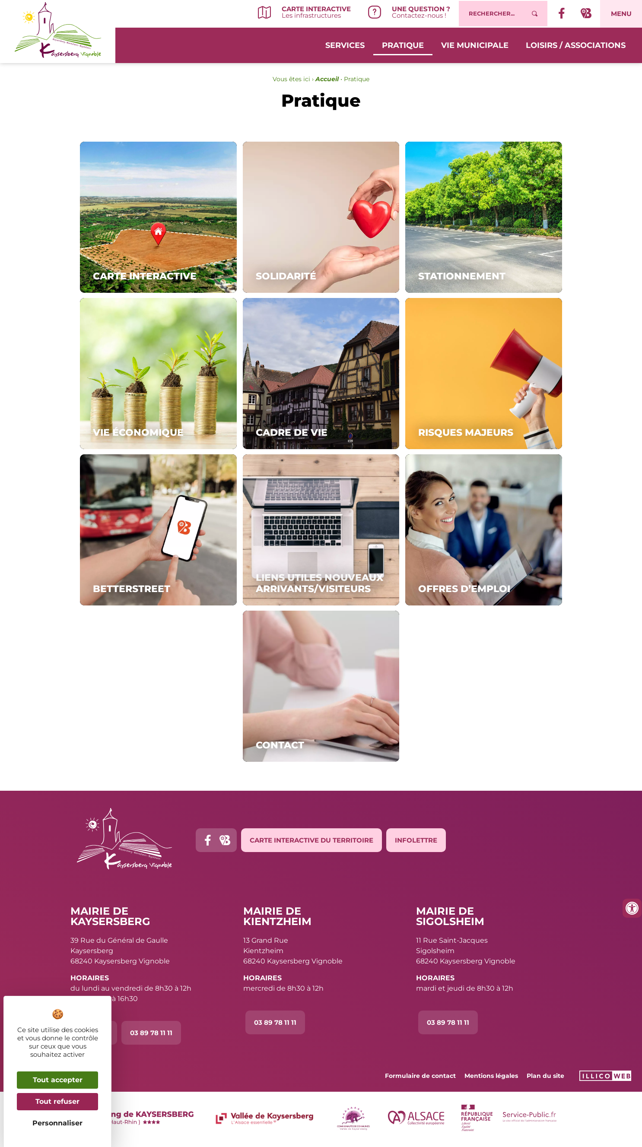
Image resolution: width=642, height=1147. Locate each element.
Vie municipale (475, 44)
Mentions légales (491, 1076)
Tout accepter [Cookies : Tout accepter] (58, 1080)
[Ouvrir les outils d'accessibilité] (632, 908)
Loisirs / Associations (576, 44)
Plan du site (545, 1076)
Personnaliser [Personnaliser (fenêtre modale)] (57, 1123)
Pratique (403, 44)
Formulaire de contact (420, 1076)
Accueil (327, 79)
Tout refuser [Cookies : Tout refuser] (57, 1101)
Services (345, 44)
